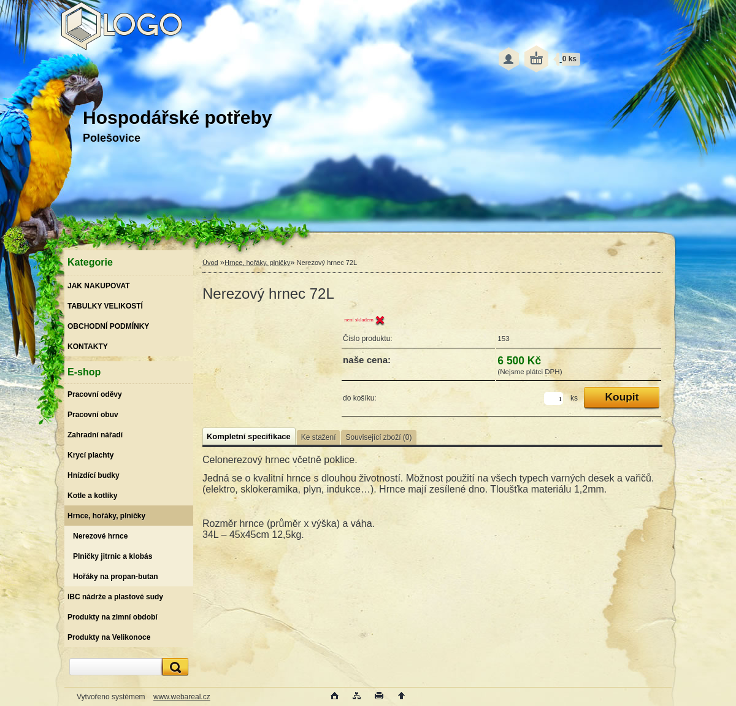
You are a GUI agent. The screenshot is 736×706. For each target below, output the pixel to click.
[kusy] (553, 398)
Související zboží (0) (378, 437)
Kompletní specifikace (249, 436)
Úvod (210, 262)
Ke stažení (318, 437)
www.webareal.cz (181, 697)
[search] (173, 667)
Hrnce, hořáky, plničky (257, 262)
